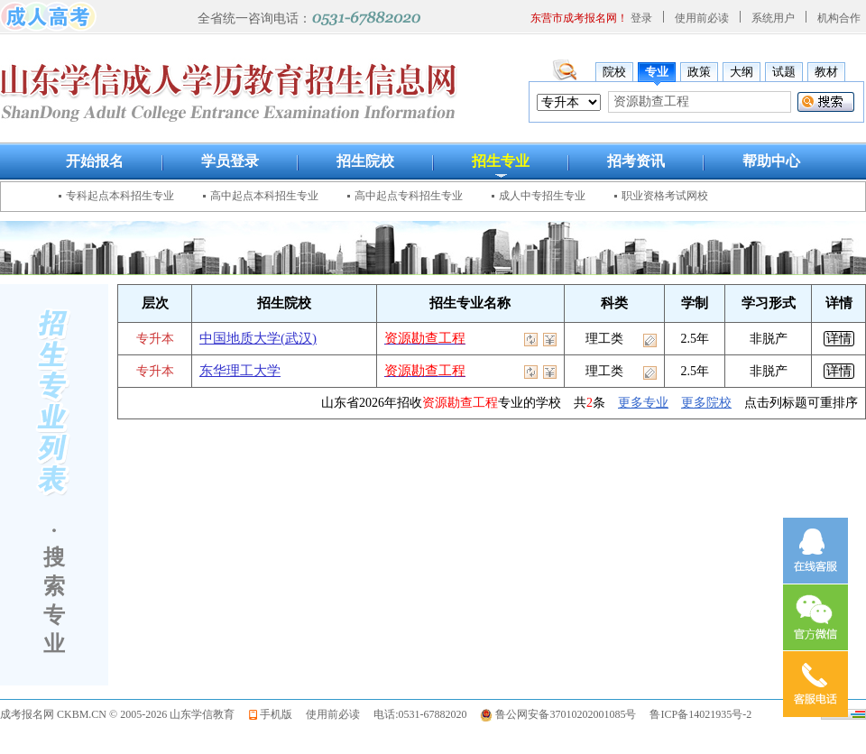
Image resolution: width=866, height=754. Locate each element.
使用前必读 (702, 18)
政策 (699, 71)
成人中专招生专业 (542, 195)
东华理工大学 (240, 370)
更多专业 (643, 402)
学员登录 (230, 161)
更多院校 (706, 402)
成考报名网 (27, 714)
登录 (641, 18)
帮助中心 (771, 161)
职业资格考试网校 (665, 195)
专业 (656, 71)
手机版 (276, 714)
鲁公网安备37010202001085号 (565, 714)
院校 (614, 71)
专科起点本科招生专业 (120, 195)
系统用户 (773, 18)
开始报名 (95, 161)
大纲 (741, 71)
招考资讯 (636, 161)
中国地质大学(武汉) (258, 338)
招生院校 (365, 161)
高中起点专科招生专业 (409, 195)
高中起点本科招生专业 (264, 195)
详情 (839, 338)
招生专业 (501, 161)
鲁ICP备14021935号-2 (700, 714)
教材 (826, 71)
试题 (784, 71)
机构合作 (839, 18)
